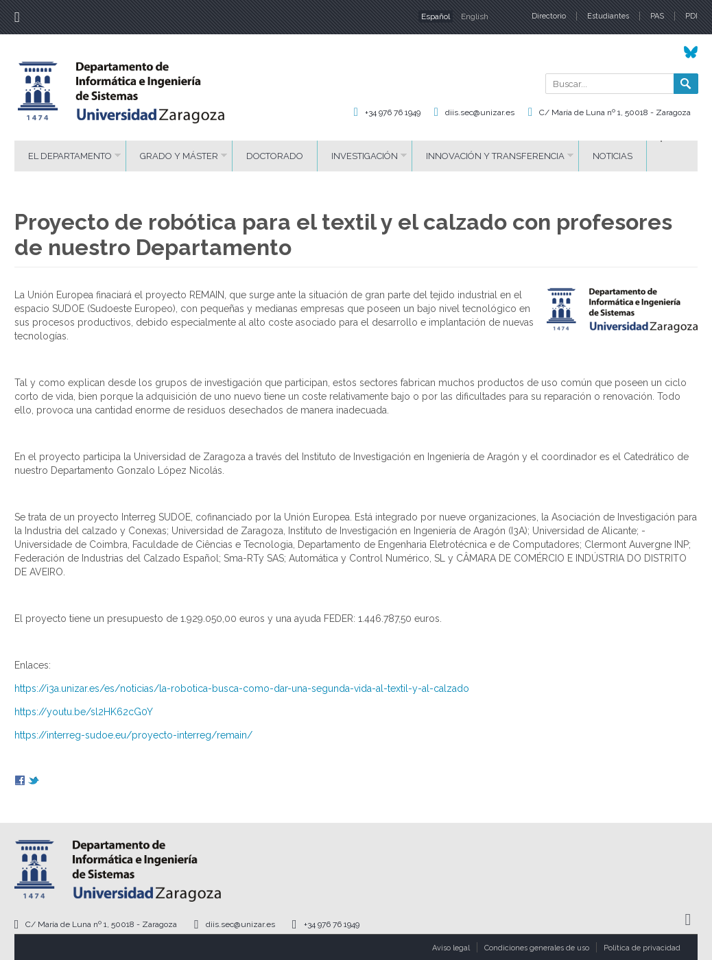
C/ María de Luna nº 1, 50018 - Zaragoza (615, 112)
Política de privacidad (642, 948)
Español (435, 16)
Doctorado (274, 156)
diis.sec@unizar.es (479, 112)
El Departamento (70, 156)
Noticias (612, 156)
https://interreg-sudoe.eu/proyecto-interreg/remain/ (133, 735)
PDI (691, 16)
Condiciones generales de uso (536, 948)
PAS (657, 16)
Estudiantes (608, 16)
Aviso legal (451, 948)
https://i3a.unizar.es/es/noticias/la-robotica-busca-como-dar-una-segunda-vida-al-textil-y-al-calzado (241, 688)
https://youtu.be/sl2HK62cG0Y (83, 711)
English (474, 16)
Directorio (549, 16)
